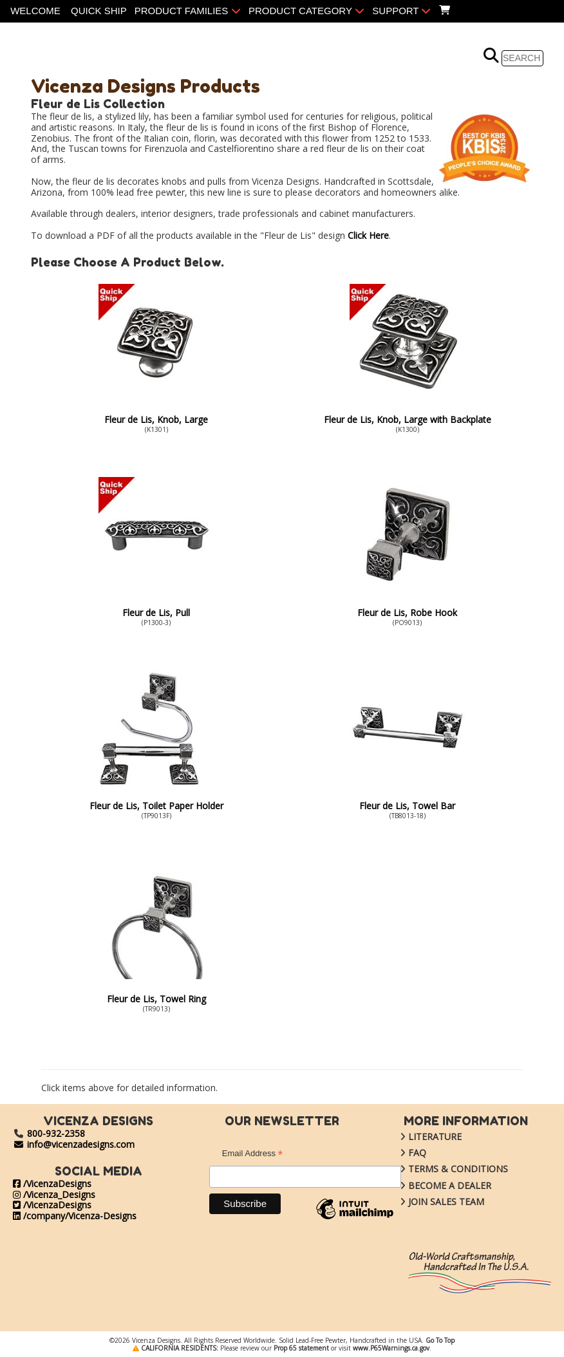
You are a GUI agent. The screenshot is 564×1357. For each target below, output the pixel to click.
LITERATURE (421, 1136)
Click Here (368, 235)
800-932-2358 (56, 1133)
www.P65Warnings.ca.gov (391, 1347)
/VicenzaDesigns (52, 1183)
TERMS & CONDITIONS (444, 1169)
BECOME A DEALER (436, 1185)
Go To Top (440, 1340)
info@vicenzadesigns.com (74, 1144)
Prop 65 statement (301, 1347)
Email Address (252, 1155)
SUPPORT (401, 10)
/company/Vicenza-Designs (74, 1216)
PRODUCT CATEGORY (306, 10)
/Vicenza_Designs (54, 1194)
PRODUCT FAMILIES (187, 10)
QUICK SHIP (98, 10)
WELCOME (35, 10)
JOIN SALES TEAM (432, 1201)
